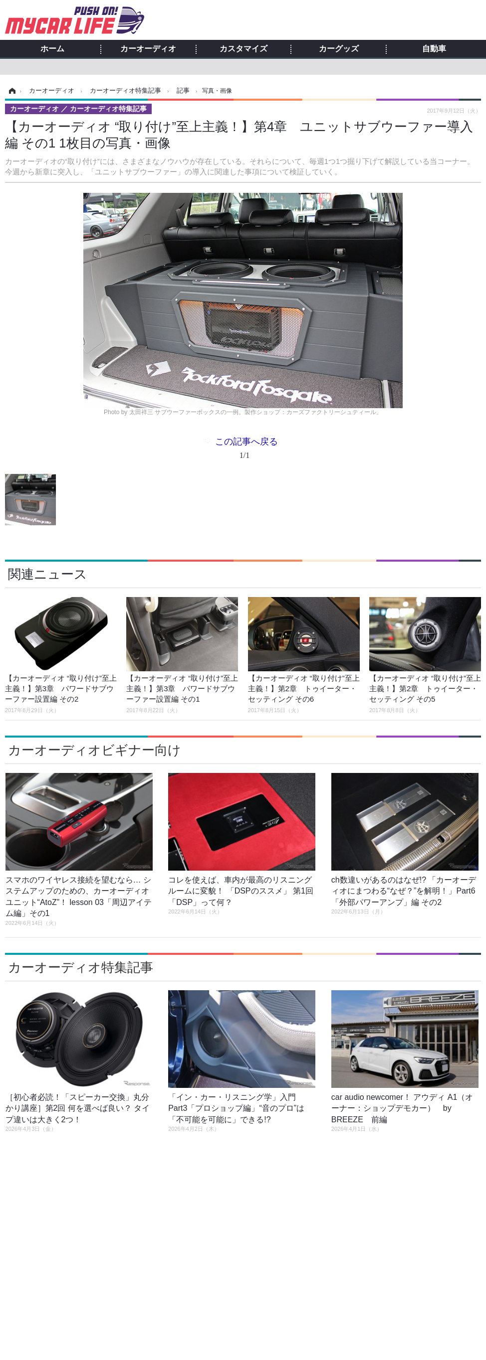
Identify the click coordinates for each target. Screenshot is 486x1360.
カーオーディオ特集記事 (80, 967)
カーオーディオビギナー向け (94, 750)
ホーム (52, 49)
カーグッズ (339, 49)
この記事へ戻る (246, 450)
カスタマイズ (243, 49)
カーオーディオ (148, 49)
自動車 (434, 49)
